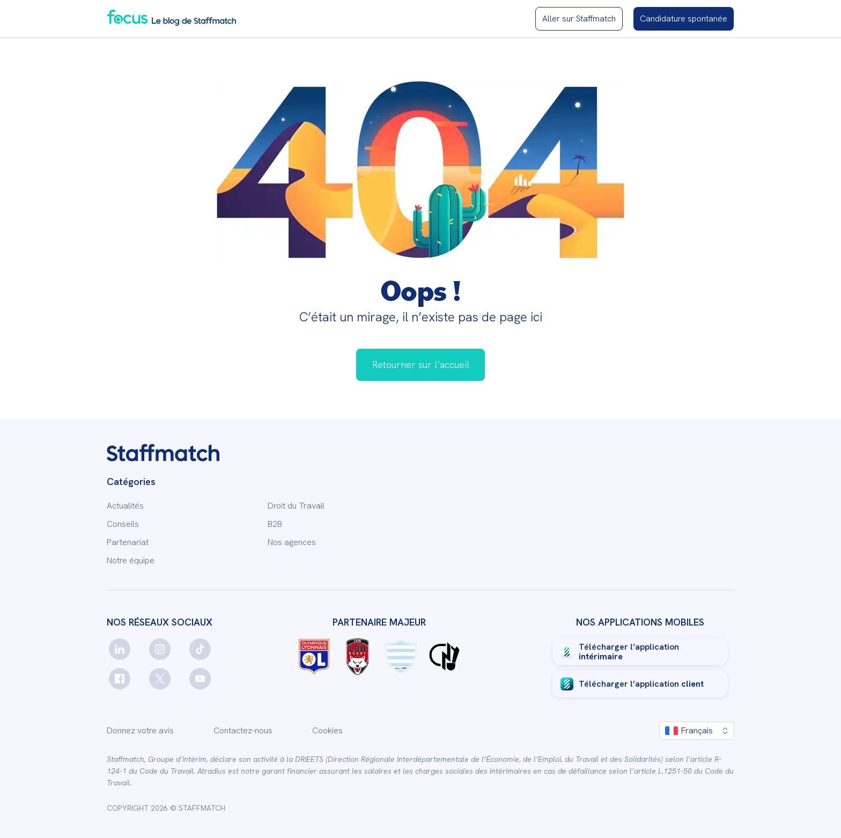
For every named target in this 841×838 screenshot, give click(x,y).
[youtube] (200, 678)
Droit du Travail (296, 506)
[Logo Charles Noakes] (444, 656)
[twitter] (160, 678)
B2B (275, 524)
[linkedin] (119, 649)
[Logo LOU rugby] (357, 656)
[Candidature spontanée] (683, 19)
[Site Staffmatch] (579, 19)
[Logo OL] (314, 656)
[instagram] (160, 649)
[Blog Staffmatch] (172, 17)
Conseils (123, 524)
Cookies (327, 730)
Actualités (125, 506)
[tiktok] (200, 649)
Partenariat (128, 542)
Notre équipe (130, 560)
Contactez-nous (242, 730)
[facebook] (119, 678)
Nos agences (292, 542)
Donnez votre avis (140, 730)
